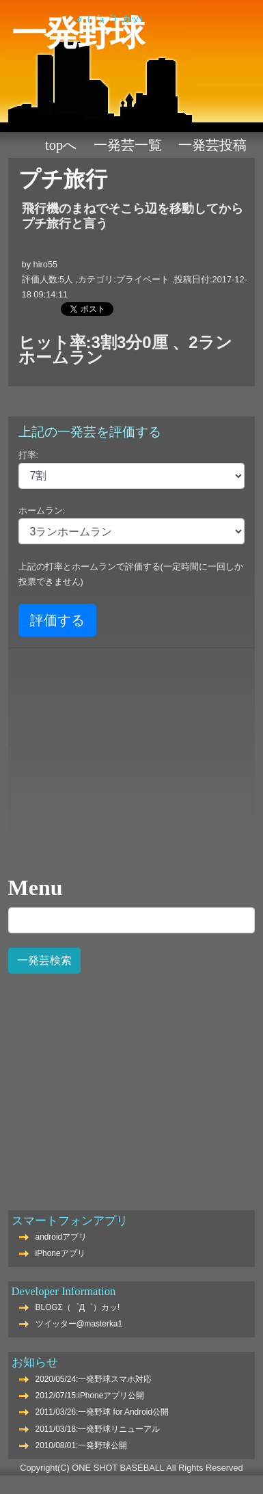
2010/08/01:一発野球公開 (82, 1445)
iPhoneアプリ (60, 1253)
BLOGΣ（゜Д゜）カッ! (78, 1307)
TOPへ (61, 144)
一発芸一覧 (128, 144)
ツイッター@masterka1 (79, 1324)
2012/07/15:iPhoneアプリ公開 (90, 1395)
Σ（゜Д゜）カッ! (110, 19)
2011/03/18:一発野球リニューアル (98, 1429)
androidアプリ (61, 1237)
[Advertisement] (130, 1084)
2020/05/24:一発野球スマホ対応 (94, 1379)
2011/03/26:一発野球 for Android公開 (102, 1412)
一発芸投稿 (212, 144)
